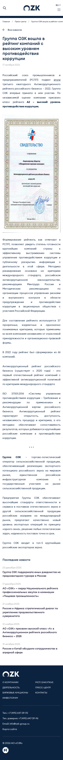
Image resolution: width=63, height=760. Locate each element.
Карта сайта (10, 729)
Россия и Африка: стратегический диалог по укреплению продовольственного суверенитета (30, 612)
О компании (10, 682)
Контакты (41, 693)
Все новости (12, 30)
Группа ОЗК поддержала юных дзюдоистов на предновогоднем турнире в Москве (31, 574)
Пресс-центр (43, 688)
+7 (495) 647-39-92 (18, 713)
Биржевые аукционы (15, 693)
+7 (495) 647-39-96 (28, 718)
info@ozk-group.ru (19, 724)
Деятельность (11, 688)
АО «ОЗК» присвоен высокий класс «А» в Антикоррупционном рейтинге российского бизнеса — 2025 (30, 632)
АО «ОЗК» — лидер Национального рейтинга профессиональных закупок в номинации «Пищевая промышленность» (30, 592)
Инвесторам (10, 698)
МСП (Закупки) (44, 682)
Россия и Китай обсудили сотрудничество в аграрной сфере (30, 650)
